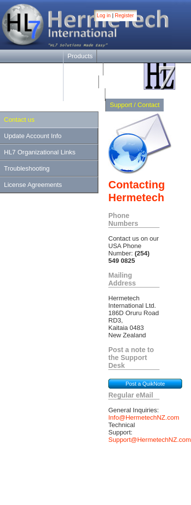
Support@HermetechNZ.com (149, 439)
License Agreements (33, 184)
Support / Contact (134, 104)
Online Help (84, 94)
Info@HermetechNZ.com (143, 417)
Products (80, 56)
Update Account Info (33, 136)
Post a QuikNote (145, 384)
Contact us (19, 119)
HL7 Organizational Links (39, 152)
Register (124, 15)
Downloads (83, 68)
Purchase (81, 81)
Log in (104, 15)
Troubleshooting (27, 168)
